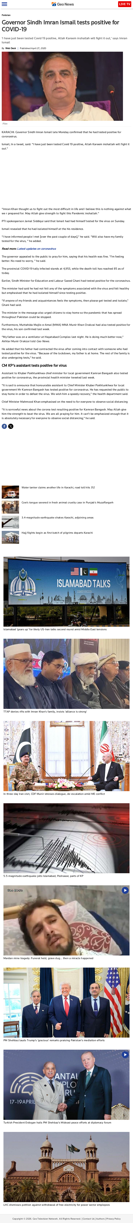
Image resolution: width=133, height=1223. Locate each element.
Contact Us (88, 1218)
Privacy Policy (113, 1218)
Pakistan (6, 15)
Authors (100, 1218)
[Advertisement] (66, 178)
